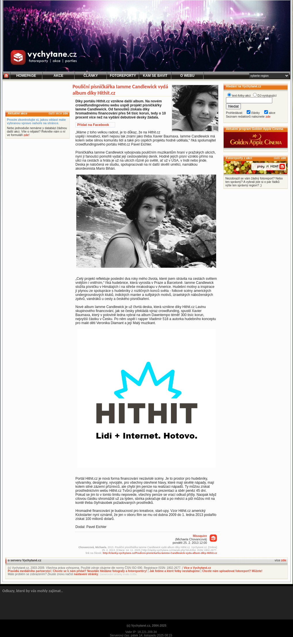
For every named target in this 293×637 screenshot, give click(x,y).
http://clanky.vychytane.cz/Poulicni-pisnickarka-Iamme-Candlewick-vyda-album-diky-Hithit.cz (160, 553)
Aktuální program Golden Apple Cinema (254, 129)
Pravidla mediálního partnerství (29, 571)
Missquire (200, 535)
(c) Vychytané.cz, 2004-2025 (146, 625)
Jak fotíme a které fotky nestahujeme (174, 571)
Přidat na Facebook (93, 125)
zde (65, 113)
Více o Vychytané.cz (197, 567)
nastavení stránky (86, 574)
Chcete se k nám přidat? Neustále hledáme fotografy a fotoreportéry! (100, 571)
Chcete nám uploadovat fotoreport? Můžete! (232, 571)
